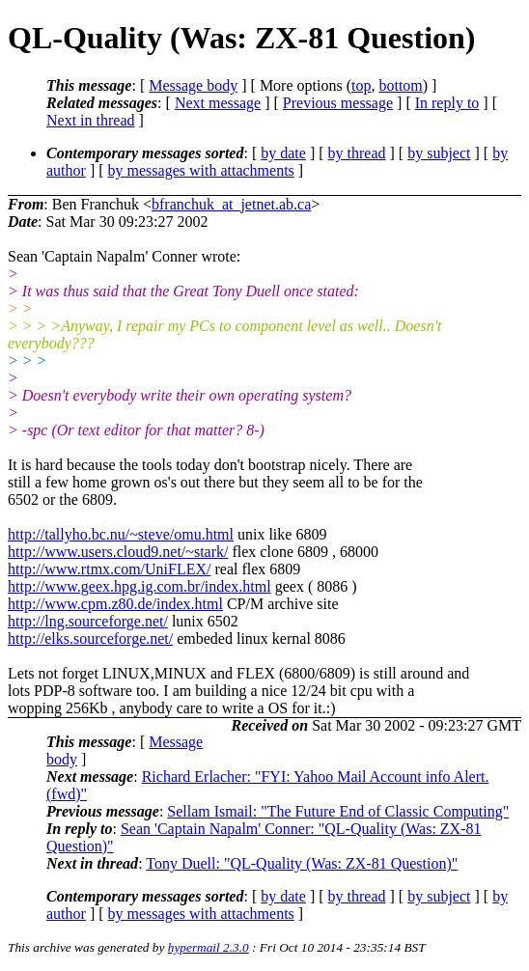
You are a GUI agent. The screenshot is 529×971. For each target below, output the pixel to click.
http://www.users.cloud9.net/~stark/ (118, 551)
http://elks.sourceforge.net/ (90, 638)
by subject (438, 153)
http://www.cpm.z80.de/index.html (115, 604)
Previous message (338, 103)
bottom (400, 85)
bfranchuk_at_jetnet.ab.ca (231, 204)
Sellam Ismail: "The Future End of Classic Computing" (338, 811)
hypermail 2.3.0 (208, 947)
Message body (193, 85)
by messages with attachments (201, 170)
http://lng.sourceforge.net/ (88, 621)
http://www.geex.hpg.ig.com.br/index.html (139, 586)
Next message (218, 103)
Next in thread (90, 120)
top (361, 85)
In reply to (447, 103)
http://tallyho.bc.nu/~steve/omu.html (121, 534)
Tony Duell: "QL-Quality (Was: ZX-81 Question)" (302, 863)
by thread (357, 153)
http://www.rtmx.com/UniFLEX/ (109, 569)
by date (283, 153)
